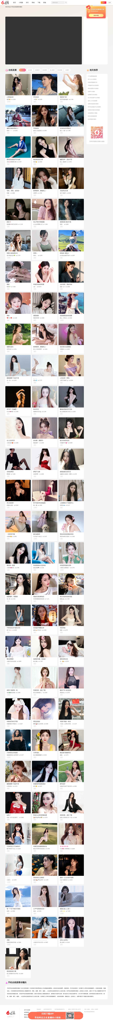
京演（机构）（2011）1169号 (91, 1009)
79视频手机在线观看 (93, 85)
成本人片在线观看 (92, 100)
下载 (39, 2)
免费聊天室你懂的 (92, 94)
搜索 (66, 2)
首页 (14, 3)
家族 (44, 3)
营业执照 (39, 1009)
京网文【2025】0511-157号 (74, 1009)
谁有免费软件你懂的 (93, 88)
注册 (109, 2)
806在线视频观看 (92, 116)
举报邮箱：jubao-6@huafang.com (75, 1014)
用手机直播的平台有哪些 (94, 107)
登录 (103, 2)
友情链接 (26, 1012)
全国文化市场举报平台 (60, 1014)
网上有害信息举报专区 (89, 1011)
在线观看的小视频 (92, 113)
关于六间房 (27, 1010)
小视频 (21, 3)
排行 (27, 2)
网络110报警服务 (41, 1014)
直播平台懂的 (91, 91)
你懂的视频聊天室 (92, 82)
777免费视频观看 (92, 76)
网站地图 (26, 1014)
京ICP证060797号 (48, 1009)
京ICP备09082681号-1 (60, 1009)
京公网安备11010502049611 (74, 1011)
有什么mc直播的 (92, 79)
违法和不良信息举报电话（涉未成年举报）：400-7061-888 (50, 1016)
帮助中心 (26, 1017)
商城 (33, 3)
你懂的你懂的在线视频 (94, 110)
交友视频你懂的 (92, 119)
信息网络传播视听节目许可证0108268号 (46, 1011)
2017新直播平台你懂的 (94, 97)
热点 (9, 7)
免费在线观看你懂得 (93, 103)
